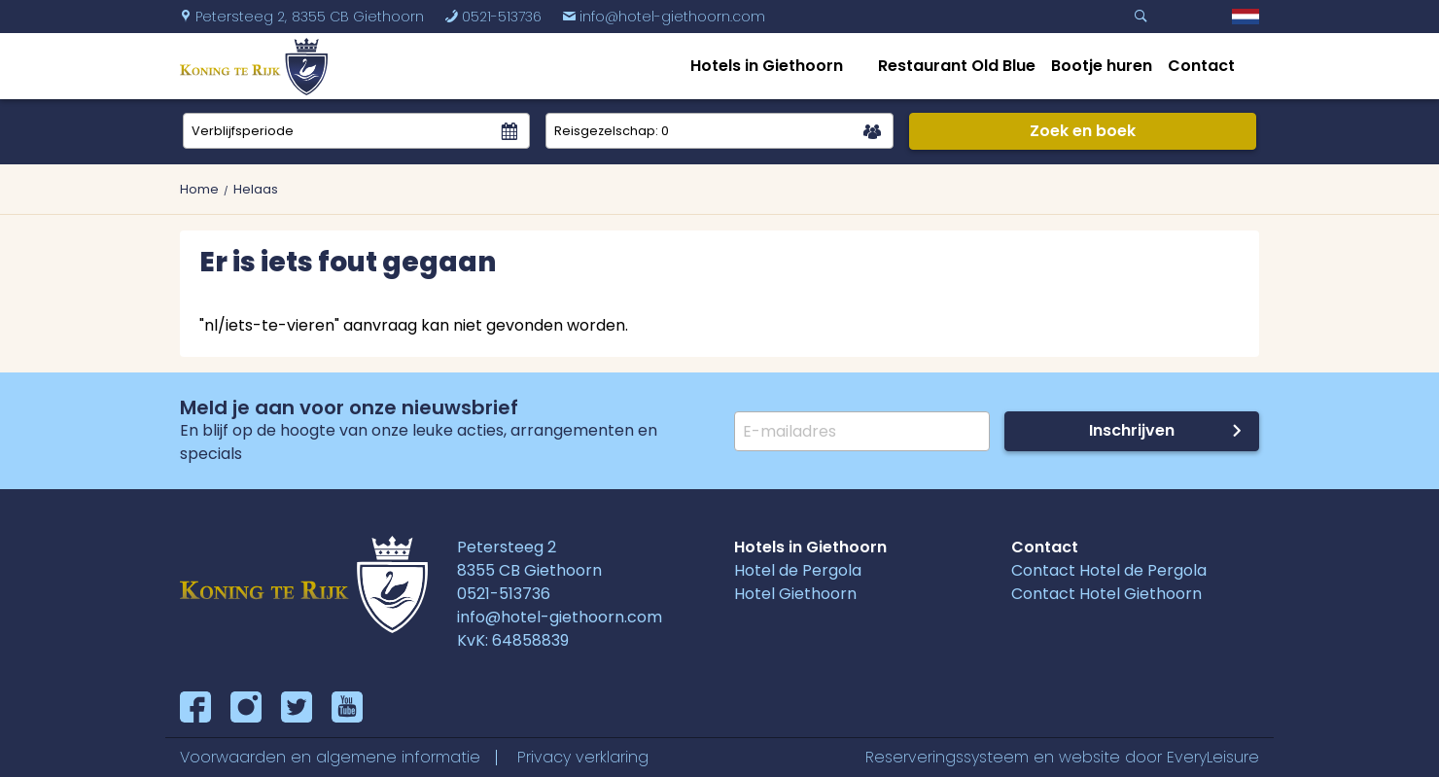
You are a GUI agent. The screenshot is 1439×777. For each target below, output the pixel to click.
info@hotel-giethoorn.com (663, 16)
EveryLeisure (1213, 757)
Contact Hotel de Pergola (1109, 570)
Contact (1201, 65)
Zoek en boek (1083, 131)
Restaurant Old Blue (956, 65)
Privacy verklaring (583, 757)
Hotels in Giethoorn (766, 65)
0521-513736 (493, 16)
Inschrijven (1132, 430)
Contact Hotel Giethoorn (1106, 594)
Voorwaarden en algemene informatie (330, 757)
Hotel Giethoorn (795, 594)
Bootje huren (1101, 65)
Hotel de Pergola (797, 570)
